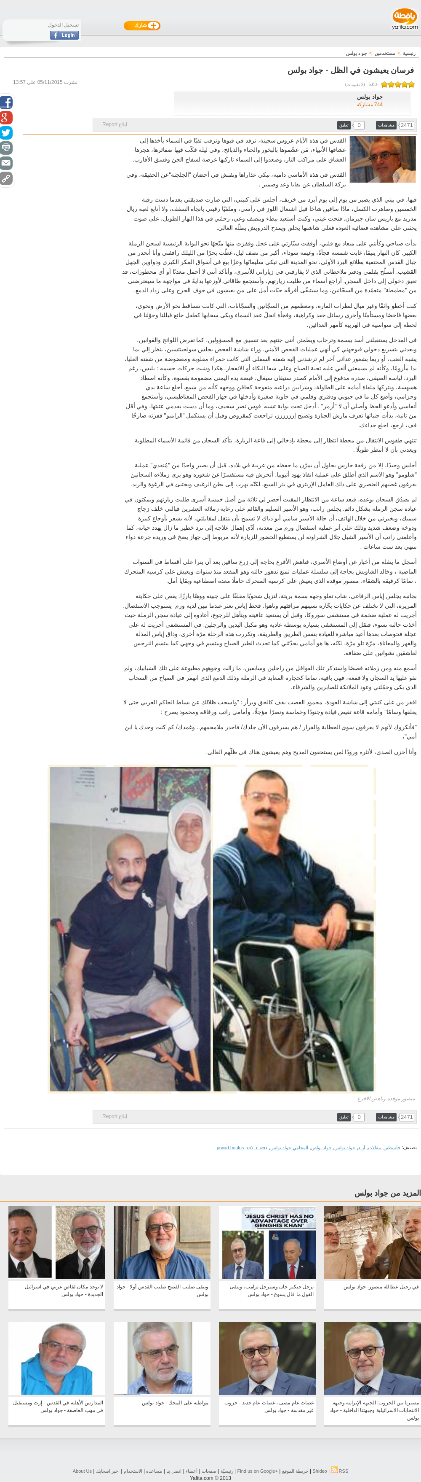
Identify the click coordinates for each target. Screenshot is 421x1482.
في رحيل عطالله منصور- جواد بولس (381, 1287)
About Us (82, 1471)
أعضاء (191, 1471)
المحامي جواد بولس (289, 1147)
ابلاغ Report (114, 124)
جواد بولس (344, 1147)
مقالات (374, 1147)
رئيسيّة (227, 1471)
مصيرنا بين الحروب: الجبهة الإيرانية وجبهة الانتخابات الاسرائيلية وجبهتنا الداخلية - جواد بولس (374, 1410)
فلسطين (392, 1147)
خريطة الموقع (295, 1471)
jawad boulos (230, 1147)
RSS (340, 1471)
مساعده (154, 1471)
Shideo (319, 1471)
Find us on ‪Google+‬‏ (257, 1471)
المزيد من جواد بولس (387, 1193)
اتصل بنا (173, 1471)
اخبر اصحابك (108, 1471)
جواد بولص (321, 1147)
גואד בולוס (257, 1147)
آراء (361, 1147)
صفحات (209, 1471)
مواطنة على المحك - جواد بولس (175, 1403)
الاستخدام (133, 1471)
